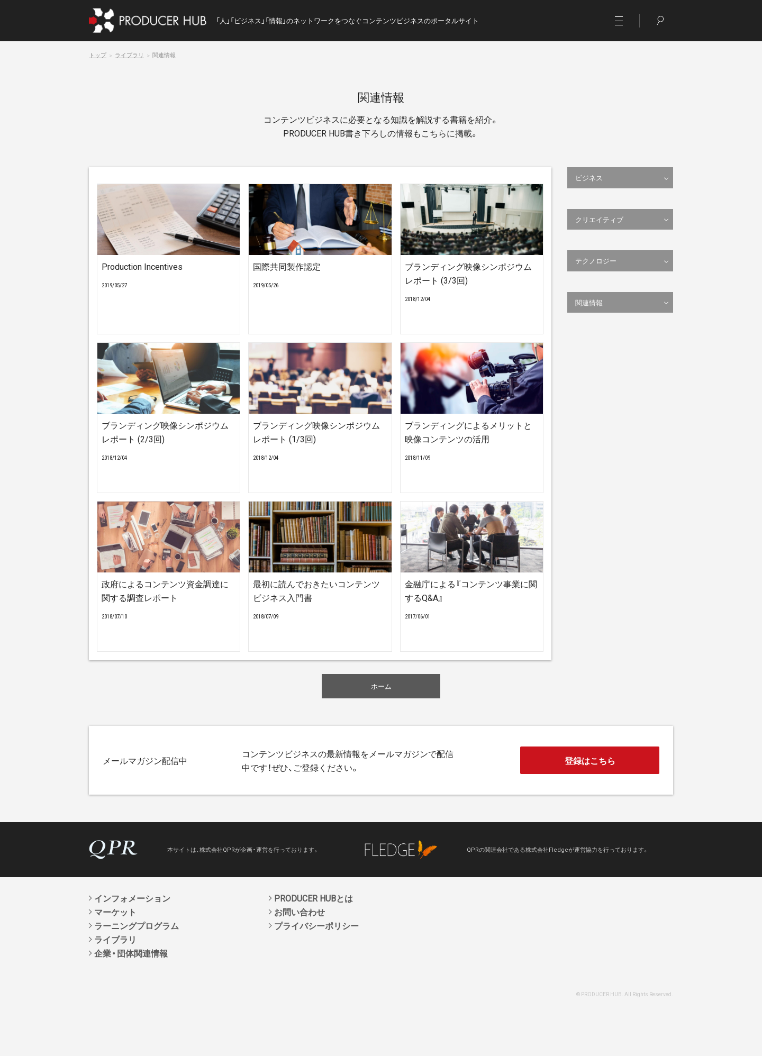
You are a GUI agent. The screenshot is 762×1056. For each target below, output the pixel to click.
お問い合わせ (299, 911)
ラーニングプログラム (136, 925)
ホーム (381, 686)
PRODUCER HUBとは (313, 897)
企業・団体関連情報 (131, 952)
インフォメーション (132, 897)
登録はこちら (590, 760)
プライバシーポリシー (316, 925)
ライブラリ (129, 54)
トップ (97, 54)
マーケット (115, 911)
